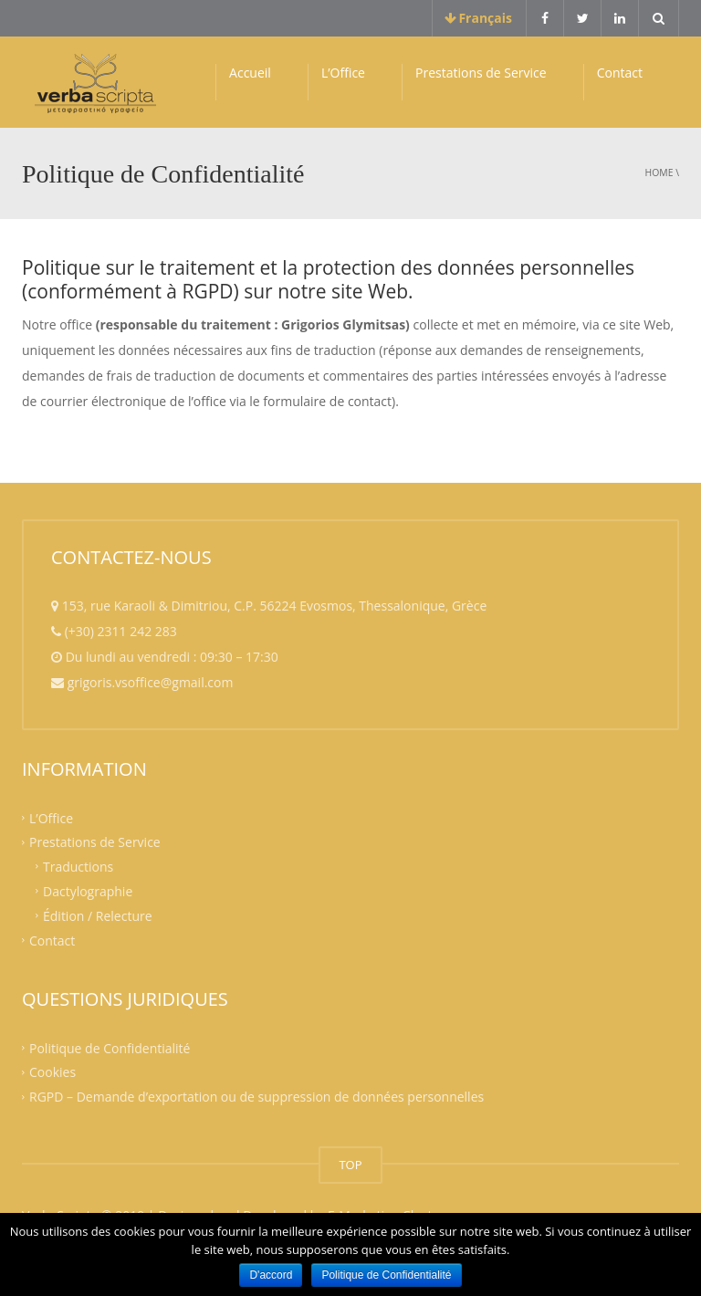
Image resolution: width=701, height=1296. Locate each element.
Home (659, 172)
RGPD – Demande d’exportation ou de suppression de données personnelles (256, 1096)
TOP (350, 1164)
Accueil (250, 72)
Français (479, 17)
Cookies (52, 1072)
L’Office (343, 72)
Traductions (78, 866)
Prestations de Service (481, 72)
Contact (620, 72)
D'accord (270, 1275)
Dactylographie (87, 891)
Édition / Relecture (97, 916)
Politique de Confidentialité (109, 1047)
